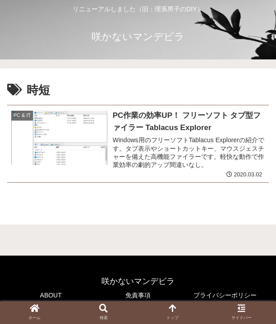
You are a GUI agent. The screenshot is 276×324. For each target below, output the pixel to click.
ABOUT (51, 295)
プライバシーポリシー (225, 295)
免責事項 (138, 295)
